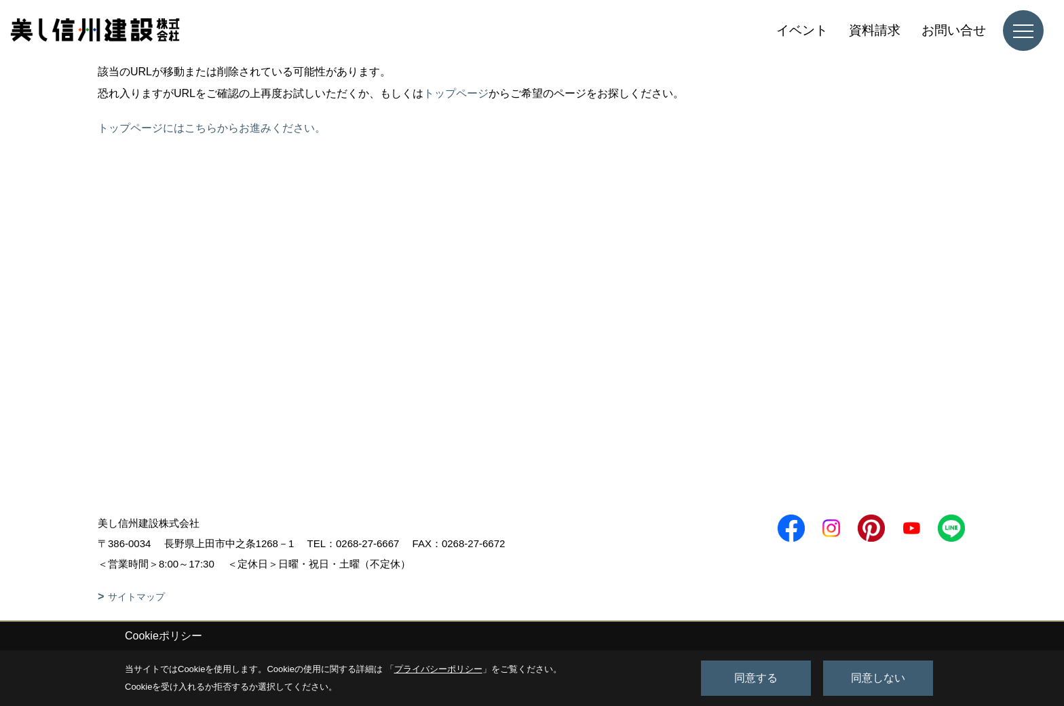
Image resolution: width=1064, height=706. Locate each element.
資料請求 (874, 30)
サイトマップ (136, 596)
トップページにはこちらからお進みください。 (212, 128)
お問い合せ (954, 30)
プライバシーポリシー (438, 669)
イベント (802, 30)
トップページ (456, 93)
